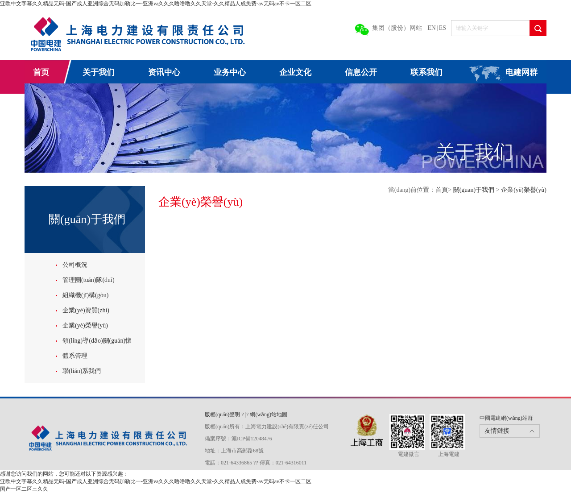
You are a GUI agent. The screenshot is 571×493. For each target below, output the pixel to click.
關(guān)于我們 (474, 189)
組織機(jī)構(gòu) (85, 295)
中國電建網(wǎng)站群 (506, 418)
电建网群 (521, 72)
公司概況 (74, 264)
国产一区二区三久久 (24, 489)
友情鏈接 (496, 430)
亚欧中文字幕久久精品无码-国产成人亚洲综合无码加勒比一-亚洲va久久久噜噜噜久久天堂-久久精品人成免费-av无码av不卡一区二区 (155, 3)
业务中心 (230, 72)
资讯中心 (164, 72)
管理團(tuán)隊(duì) (88, 280)
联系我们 (426, 72)
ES (442, 28)
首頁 (441, 189)
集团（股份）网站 (397, 28)
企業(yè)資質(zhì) (85, 310)
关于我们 (99, 72)
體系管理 (74, 355)
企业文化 (295, 72)
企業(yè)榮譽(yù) (85, 325)
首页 (41, 72)
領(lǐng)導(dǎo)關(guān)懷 (97, 340)
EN (431, 28)
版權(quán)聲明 (223, 414)
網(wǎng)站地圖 (268, 414)
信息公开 (361, 72)
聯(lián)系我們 (81, 371)
